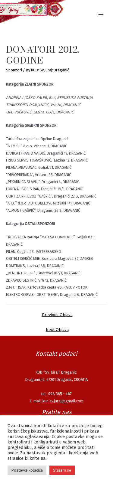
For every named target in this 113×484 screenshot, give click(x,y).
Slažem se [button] (62, 470)
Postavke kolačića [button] (27, 470)
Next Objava (57, 329)
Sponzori (14, 70)
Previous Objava (57, 314)
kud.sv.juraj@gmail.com (62, 401)
